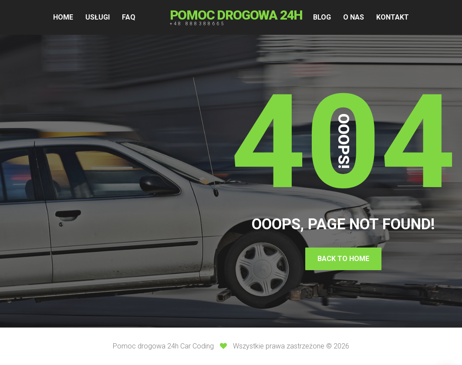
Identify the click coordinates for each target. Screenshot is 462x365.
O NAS (353, 17)
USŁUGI (97, 17)
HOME (63, 17)
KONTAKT (392, 17)
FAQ (128, 17)
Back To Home (343, 258)
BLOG (322, 17)
